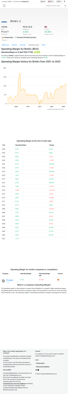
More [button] (43, 45)
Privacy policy (40, 363)
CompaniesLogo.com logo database (14, 383)
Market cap (5, 45)
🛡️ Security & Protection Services (25, 37)
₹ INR (59, 1)
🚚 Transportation (7, 37)
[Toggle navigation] (4, 6)
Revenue (14, 45)
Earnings (22, 45)
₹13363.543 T (25, 1)
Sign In (43, 1)
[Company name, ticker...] (56, 5)
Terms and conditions (42, 366)
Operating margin (33, 45)
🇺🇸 (50, 1)
